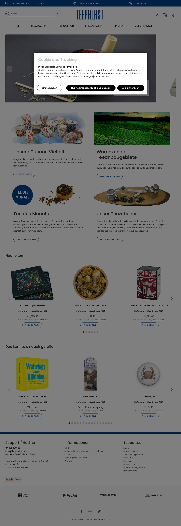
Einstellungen (49, 88)
